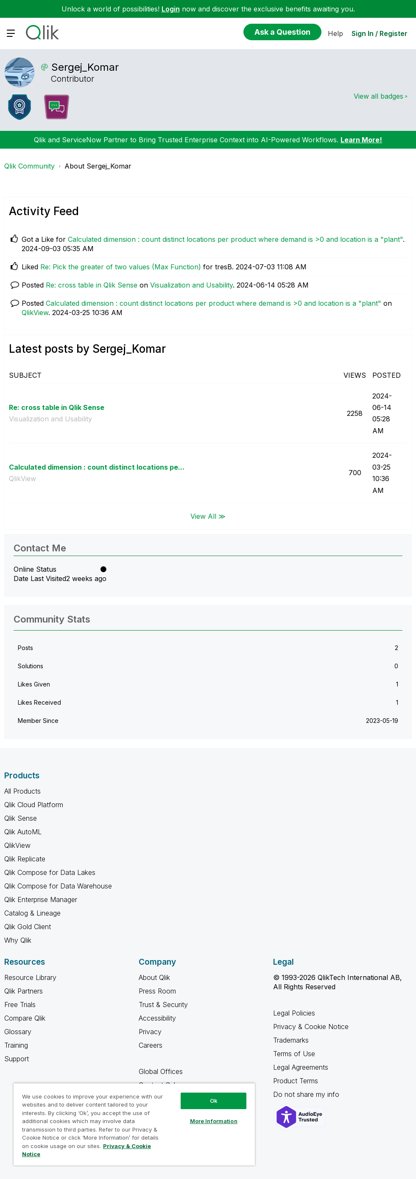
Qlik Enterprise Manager (40, 899)
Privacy (150, 1031)
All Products (22, 791)
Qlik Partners (23, 991)
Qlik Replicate (24, 859)
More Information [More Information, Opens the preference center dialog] (213, 1121)
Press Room (157, 991)
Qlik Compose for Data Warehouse (58, 886)
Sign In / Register (380, 33)
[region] (134, 1124)
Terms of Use (294, 1053)
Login (171, 9)
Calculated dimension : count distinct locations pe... (96, 467)
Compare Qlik (24, 1018)
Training (16, 1045)
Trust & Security (163, 1004)
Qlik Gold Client (27, 926)
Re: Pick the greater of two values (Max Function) (120, 267)
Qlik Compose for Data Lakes (49, 872)
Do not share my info (307, 1094)
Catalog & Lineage (32, 913)
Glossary (17, 1031)
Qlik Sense (20, 818)
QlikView (35, 312)
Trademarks (291, 1040)
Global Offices (161, 1071)
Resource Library (30, 977)
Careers (150, 1045)
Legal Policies (294, 1013)
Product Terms (295, 1081)
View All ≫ (208, 516)
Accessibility (157, 1018)
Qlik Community (29, 166)
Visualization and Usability (191, 285)
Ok (214, 1100)
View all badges (378, 96)
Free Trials (20, 1004)
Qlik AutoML (23, 832)
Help (335, 33)
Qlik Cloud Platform (33, 804)
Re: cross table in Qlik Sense (91, 285)
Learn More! (361, 140)
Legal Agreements (300, 1067)
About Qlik (154, 977)
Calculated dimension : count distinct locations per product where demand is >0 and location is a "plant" (235, 239)
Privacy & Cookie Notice (311, 1026)
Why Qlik (17, 940)
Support (16, 1058)
